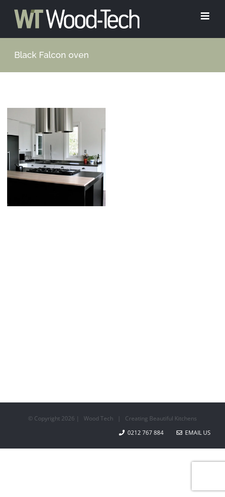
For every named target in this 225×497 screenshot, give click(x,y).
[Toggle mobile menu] (206, 16)
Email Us (193, 433)
